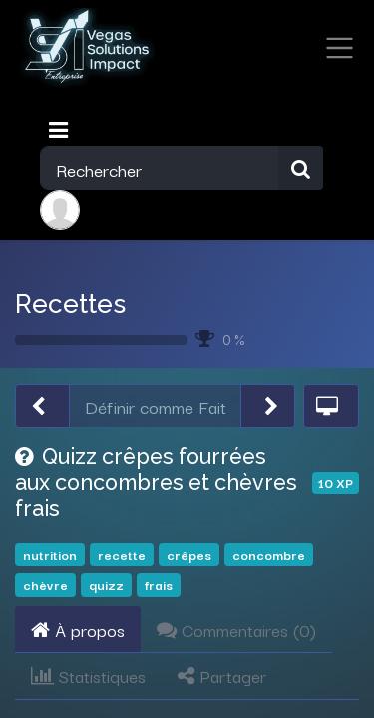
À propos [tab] (78, 629)
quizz (106, 584)
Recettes (70, 303)
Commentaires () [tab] (236, 629)
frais (159, 584)
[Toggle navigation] (60, 130)
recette (122, 554)
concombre (268, 554)
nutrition (50, 554)
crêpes (189, 554)
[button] (42, 406)
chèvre (45, 584)
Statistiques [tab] (88, 675)
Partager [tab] (222, 675)
